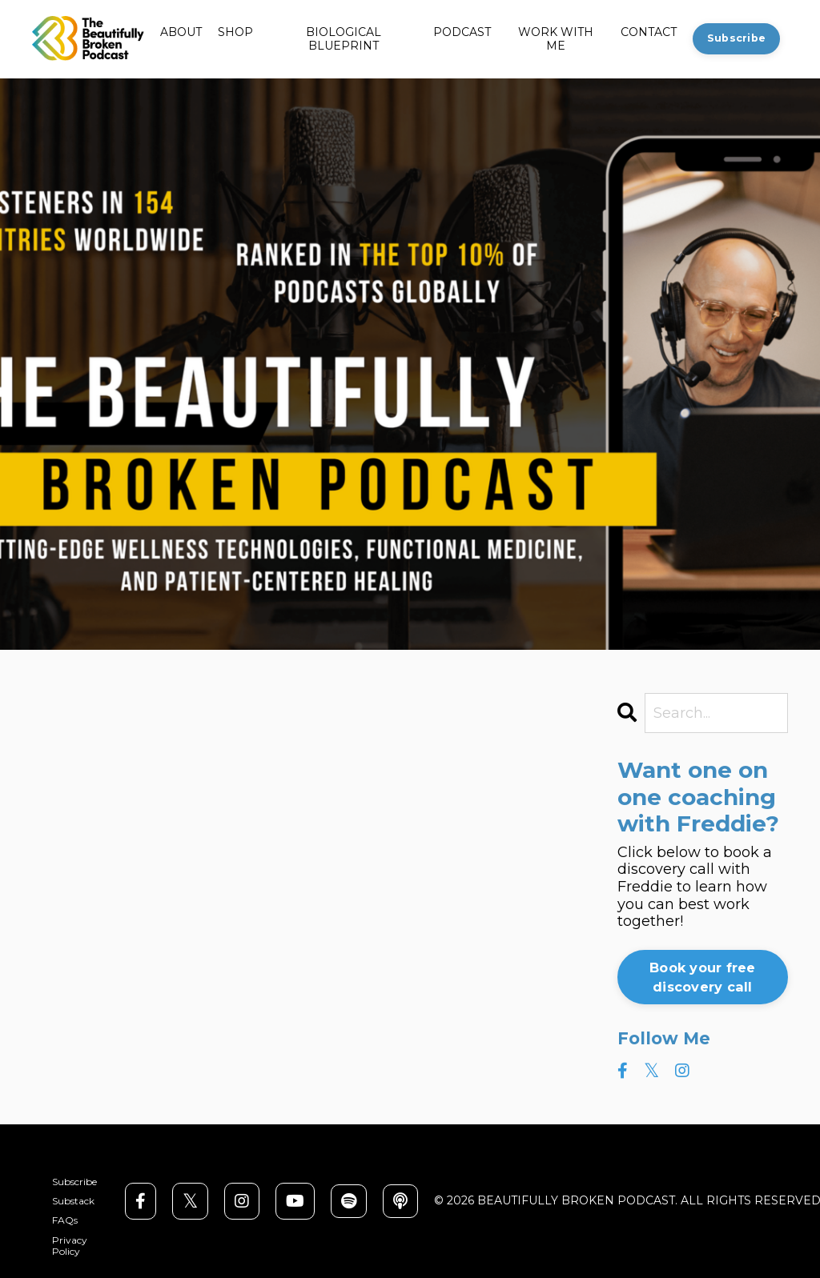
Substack (73, 1201)
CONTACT (649, 32)
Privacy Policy (69, 1246)
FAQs (65, 1220)
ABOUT (181, 32)
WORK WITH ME (555, 39)
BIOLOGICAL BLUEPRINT (343, 39)
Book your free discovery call (702, 977)
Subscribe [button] (736, 38)
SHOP (235, 32)
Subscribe (74, 1182)
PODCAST (462, 32)
